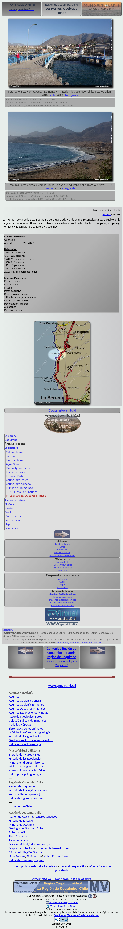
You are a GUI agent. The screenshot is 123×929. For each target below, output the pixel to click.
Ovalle (8, 512)
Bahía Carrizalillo (62, 552)
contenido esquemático (73, 866)
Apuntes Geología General (25, 700)
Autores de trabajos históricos (27, 770)
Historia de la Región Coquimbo (28, 790)
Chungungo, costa (17, 480)
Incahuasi (62, 570)
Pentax (53, 95)
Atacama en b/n (40, 844)
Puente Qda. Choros (62, 564)
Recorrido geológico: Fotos (25, 716)
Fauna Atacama (18, 840)
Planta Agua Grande (18, 468)
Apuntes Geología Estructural (27, 704)
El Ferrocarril (17, 832)
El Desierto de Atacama (62, 605)
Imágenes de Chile (20, 806)
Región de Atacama (62, 596)
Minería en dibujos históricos (27, 762)
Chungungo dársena (18, 484)
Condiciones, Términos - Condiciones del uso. (78, 642)
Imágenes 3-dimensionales (52, 848)
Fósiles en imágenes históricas (27, 766)
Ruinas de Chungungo (19, 488)
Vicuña (9, 508)
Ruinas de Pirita (15, 472)
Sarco (62, 546)
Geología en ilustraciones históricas (31, 740)
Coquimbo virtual (62, 410)
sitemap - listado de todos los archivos (35, 866)
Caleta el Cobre (62, 543)
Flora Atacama (18, 836)
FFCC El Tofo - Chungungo (21, 492)
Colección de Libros (56, 856)
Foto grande (72, 95)
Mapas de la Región (21, 848)
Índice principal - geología (25, 744)
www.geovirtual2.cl (62, 686)
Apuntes (14, 696)
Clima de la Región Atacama (26, 852)
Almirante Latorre (16, 500)
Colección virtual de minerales (27, 720)
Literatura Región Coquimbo (62, 594)
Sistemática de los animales (26, 728)
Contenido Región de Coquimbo (61, 651)
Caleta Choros (14, 452)
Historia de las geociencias (25, 736)
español (107, 214)
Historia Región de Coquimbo (61, 655)
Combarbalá (12, 520)
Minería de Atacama (21, 824)
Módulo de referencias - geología (29, 732)
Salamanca (11, 528)
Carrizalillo (62, 549)
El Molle (10, 504)
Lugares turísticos (46, 816)
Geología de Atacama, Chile (26, 828)
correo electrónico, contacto (63, 902)
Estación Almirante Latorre (62, 555)
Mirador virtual (18, 844)
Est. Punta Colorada (62, 567)
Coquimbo (11, 440)
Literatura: (7, 629)
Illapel (8, 524)
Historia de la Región (22, 820)
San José (11, 456)
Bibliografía (34, 856)
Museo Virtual (61, 878)
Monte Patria (13, 516)
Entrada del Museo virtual (25, 754)
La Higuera (11, 448)
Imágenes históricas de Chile (62, 599)
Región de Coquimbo (22, 786)
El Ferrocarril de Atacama (62, 602)
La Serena (11, 436)
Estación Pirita (15, 476)
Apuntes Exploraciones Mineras (28, 712)
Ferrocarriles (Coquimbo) (24, 794)
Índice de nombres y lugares (26, 860)
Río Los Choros (15, 460)
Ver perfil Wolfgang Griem (61, 906)
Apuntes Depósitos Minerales (27, 708)
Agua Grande (14, 464)
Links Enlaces (17, 856)
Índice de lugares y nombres (26, 798)
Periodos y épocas (20, 724)
